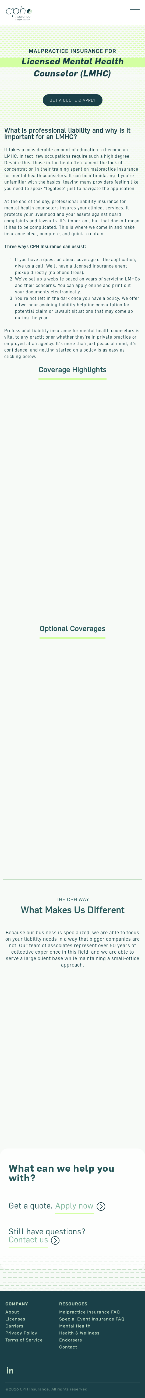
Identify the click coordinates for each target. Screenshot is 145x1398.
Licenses (15, 1319)
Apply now (74, 1205)
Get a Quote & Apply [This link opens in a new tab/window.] (72, 100)
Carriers (14, 1326)
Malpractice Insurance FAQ (89, 1312)
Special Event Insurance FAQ (92, 1319)
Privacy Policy (21, 1333)
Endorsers (70, 1340)
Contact (68, 1347)
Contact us (28, 1239)
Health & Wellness (79, 1333)
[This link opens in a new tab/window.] (10, 1371)
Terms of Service (24, 1340)
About (12, 1312)
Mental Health (75, 1326)
